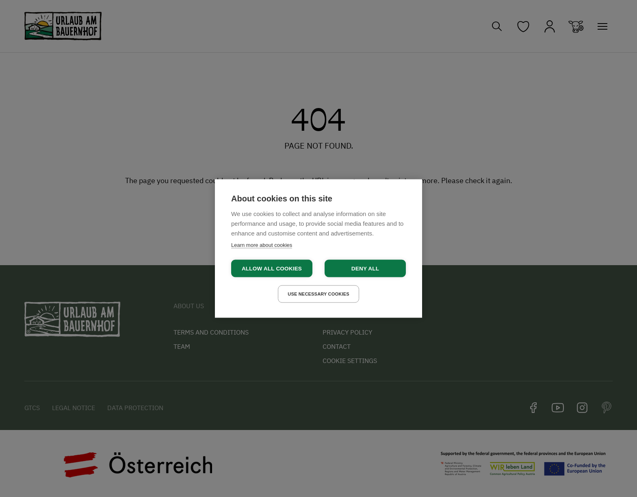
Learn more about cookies (261, 245)
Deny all (365, 269)
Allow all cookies (272, 269)
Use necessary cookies (318, 294)
